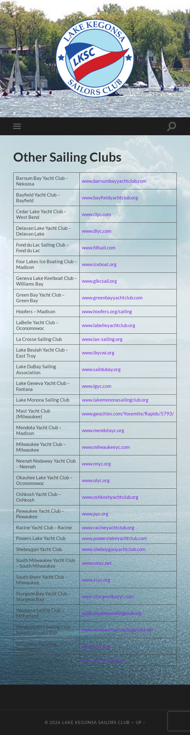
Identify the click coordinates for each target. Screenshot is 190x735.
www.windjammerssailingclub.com (117, 629)
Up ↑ (140, 722)
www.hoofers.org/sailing (107, 311)
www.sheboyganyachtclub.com (113, 549)
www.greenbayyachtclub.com (112, 297)
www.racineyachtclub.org (108, 527)
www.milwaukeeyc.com (106, 447)
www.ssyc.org (96, 579)
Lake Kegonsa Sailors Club (96, 722)
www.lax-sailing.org (102, 339)
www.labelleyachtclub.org (108, 325)
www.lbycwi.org (98, 352)
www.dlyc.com (96, 231)
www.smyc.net (97, 563)
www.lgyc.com (96, 386)
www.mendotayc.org (103, 430)
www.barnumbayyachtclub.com (114, 181)
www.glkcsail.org (99, 281)
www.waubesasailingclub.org (111, 613)
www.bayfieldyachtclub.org (110, 197)
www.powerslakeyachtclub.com (114, 538)
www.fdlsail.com (98, 247)
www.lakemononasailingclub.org (115, 400)
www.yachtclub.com (102, 660)
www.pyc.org (95, 513)
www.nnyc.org (96, 463)
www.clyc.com (96, 214)
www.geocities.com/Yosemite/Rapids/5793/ (128, 413)
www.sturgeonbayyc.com (108, 596)
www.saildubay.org (101, 369)
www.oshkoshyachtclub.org (110, 497)
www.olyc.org (96, 480)
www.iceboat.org (99, 264)
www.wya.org (96, 646)
